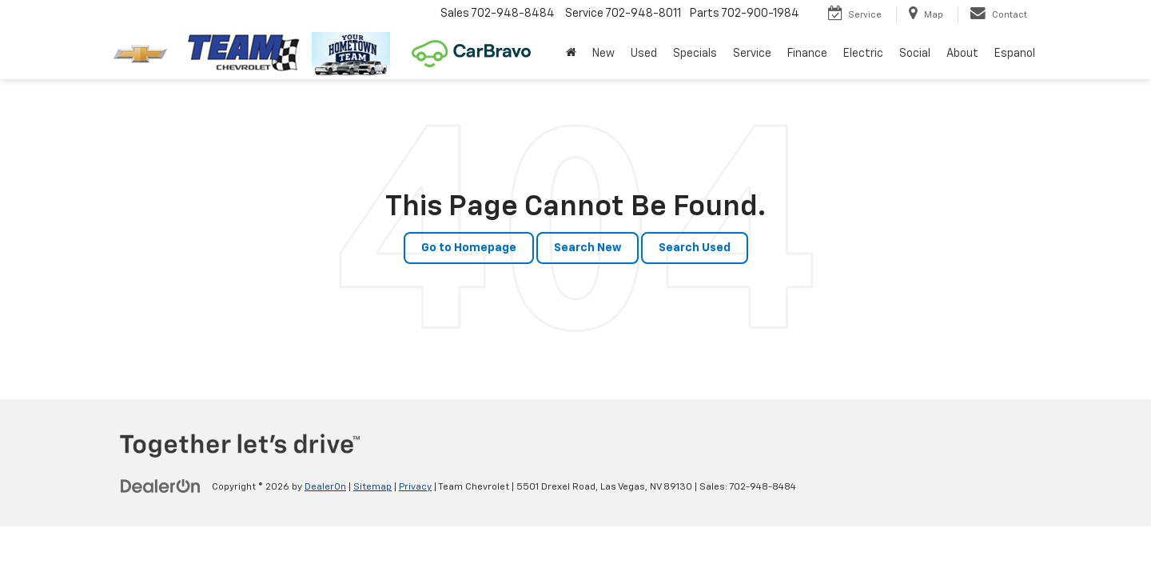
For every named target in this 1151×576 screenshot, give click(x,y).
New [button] (603, 53)
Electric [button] (863, 53)
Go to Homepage (468, 248)
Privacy (415, 487)
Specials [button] (695, 53)
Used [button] (644, 53)
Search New (587, 248)
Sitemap (372, 487)
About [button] (962, 53)
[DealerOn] (160, 486)
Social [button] (914, 53)
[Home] (571, 53)
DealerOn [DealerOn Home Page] (325, 487)
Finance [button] (807, 53)
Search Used (695, 248)
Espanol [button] (1014, 53)
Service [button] (752, 53)
